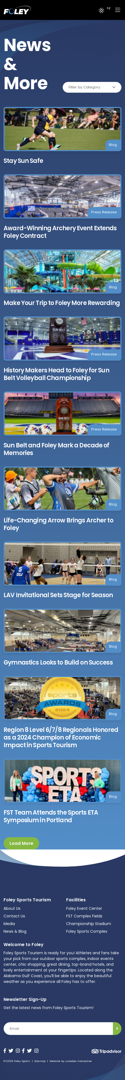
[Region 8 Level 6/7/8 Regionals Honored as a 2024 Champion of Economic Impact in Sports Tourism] (62, 712)
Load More (21, 843)
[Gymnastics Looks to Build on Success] (62, 637)
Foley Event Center (84, 908)
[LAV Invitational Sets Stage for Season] (62, 570)
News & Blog (15, 931)
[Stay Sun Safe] (62, 136)
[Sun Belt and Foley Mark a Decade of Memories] (62, 424)
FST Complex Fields (84, 916)
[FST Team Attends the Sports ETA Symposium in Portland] (62, 791)
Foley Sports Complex (86, 931)
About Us (12, 908)
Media (9, 923)
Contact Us (14, 916)
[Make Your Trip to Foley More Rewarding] (62, 278)
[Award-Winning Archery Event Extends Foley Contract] (62, 207)
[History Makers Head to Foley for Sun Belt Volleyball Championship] (62, 349)
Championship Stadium (88, 923)
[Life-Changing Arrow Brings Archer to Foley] (62, 499)
